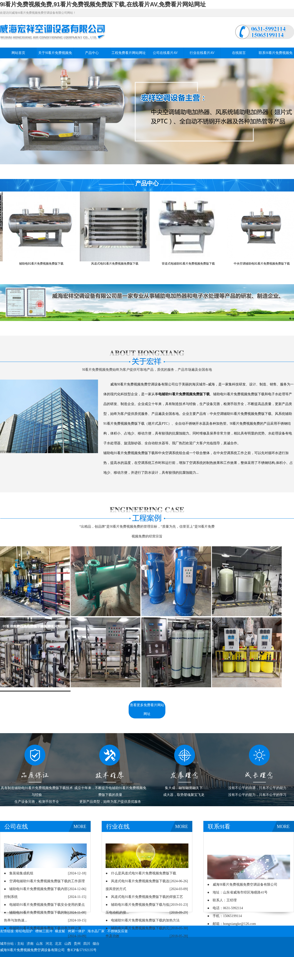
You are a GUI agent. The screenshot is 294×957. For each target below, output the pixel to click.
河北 (49, 943)
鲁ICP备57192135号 (82, 950)
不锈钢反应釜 (117, 931)
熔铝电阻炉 (24, 931)
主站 (20, 943)
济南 (30, 943)
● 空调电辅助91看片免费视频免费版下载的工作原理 (44, 881)
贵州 (77, 943)
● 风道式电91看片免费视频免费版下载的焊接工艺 (144, 897)
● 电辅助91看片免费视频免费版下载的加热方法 (143, 920)
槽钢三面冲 (43, 931)
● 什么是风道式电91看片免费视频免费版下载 (141, 873)
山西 (67, 943)
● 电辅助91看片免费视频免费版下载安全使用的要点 (44, 904)
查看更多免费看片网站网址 (147, 709)
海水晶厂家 (96, 931)
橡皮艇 (60, 931)
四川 (86, 943)
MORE (80, 826)
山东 (39, 943)
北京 (58, 943)
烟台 (96, 943)
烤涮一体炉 (76, 931)
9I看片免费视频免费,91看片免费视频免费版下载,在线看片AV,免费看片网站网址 (103, 4)
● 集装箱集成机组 (18, 873)
